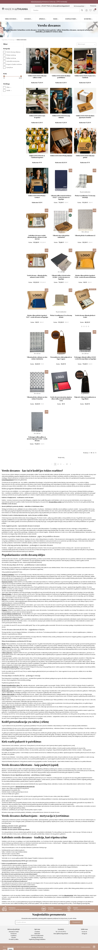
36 (93, 453)
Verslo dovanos (10, 16)
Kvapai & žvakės (70, 16)
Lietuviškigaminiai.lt (7, 480)
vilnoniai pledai (68, 895)
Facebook (84, 931)
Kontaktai (37, 931)
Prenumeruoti (76, 922)
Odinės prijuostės (7, 652)
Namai (55, 16)
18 (91, 453)
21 (66, 464)
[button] (86, 44)
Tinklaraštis (37, 933)
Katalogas (12, 39)
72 (95, 453)
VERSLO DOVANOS (21, 39)
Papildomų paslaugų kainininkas (37, 939)
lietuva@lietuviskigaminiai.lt (61, 6)
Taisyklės (13, 937)
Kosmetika (87, 16)
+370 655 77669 (45, 6)
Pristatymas (93, 6)
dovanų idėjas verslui (55, 502)
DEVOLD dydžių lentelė (37, 935)
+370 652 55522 (62, 931)
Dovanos (27, 16)
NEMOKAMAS (36, 2)
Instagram (84, 933)
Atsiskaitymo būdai (14, 931)
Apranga (42, 16)
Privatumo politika (13, 939)
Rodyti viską (61, 457)
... (63, 464)
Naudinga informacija (37, 937)
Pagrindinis (5, 39)
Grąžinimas (13, 935)
